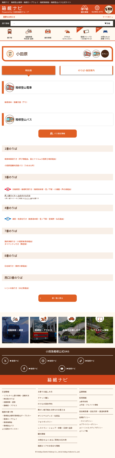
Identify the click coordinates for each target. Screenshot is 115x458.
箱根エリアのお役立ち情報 (49, 445)
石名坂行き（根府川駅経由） (16, 266)
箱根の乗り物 (7, 412)
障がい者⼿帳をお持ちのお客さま (51, 409)
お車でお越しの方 (45, 391)
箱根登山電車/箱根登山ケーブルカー (17, 415)
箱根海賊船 (8, 422)
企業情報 (83, 391)
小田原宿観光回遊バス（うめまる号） (20, 165)
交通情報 (5, 391)
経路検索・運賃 (9, 402)
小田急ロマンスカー (10, 429)
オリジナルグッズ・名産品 (49, 415)
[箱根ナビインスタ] (57, 361)
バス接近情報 (57, 133)
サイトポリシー (87, 421)
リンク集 (83, 431)
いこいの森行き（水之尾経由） (17, 288)
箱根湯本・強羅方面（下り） (16, 102)
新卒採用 (83, 401)
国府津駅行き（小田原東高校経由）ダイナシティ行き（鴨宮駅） (19, 242)
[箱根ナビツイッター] (19, 361)
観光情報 (41, 434)
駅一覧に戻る (51, 298)
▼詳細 (107, 23)
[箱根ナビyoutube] (76, 368)
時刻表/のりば (9, 399)
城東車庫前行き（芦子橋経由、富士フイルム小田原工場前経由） (31, 159)
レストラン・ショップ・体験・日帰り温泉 (55, 428)
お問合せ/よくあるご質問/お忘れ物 (52, 439)
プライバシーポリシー (88, 424)
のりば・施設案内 (86, 70)
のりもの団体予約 (45, 403)
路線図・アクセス (10, 405)
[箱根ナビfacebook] (38, 368)
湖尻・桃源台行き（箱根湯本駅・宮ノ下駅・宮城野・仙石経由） (35, 219)
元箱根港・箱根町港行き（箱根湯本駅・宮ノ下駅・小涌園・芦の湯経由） (38, 189)
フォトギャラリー (45, 421)
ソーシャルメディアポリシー (91, 427)
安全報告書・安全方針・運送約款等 (93, 411)
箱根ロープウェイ (10, 419)
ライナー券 (28, 198)
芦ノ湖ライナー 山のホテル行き (17, 195)
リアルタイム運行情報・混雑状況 (16, 395)
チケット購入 (43, 397)
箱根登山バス (9, 425)
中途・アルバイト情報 (88, 405)
